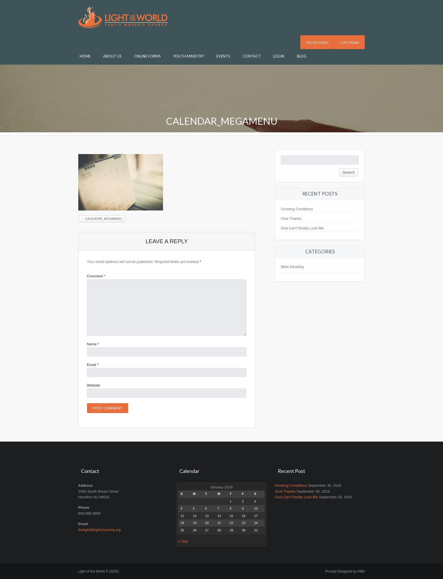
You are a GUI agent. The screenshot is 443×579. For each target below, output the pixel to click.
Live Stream (349, 42)
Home (85, 56)
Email (93, 365)
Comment (96, 276)
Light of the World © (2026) (98, 571)
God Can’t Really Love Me (302, 228)
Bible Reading (292, 267)
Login (278, 56)
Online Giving (317, 42)
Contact (252, 56)
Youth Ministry (188, 56)
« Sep (183, 541)
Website (93, 385)
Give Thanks (291, 218)
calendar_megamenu (101, 218)
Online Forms (147, 56)
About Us (112, 56)
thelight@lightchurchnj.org (99, 530)
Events (223, 56)
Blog (302, 56)
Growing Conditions (297, 209)
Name (93, 344)
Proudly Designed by (345, 571)
